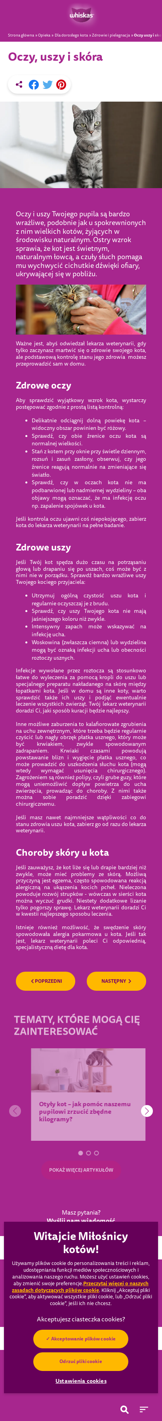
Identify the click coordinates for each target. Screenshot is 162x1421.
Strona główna (21, 35)
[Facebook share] (34, 84)
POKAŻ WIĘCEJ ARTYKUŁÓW (81, 1170)
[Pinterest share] (61, 84)
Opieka (44, 35)
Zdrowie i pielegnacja (111, 35)
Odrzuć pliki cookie (81, 1361)
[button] (86, 1153)
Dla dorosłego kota (71, 35)
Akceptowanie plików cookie (83, 1338)
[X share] (47, 84)
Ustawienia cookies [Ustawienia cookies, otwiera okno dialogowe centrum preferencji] (81, 1381)
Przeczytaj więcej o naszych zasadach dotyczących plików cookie (80, 1287)
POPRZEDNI (46, 981)
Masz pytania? (81, 1217)
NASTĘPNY (116, 981)
